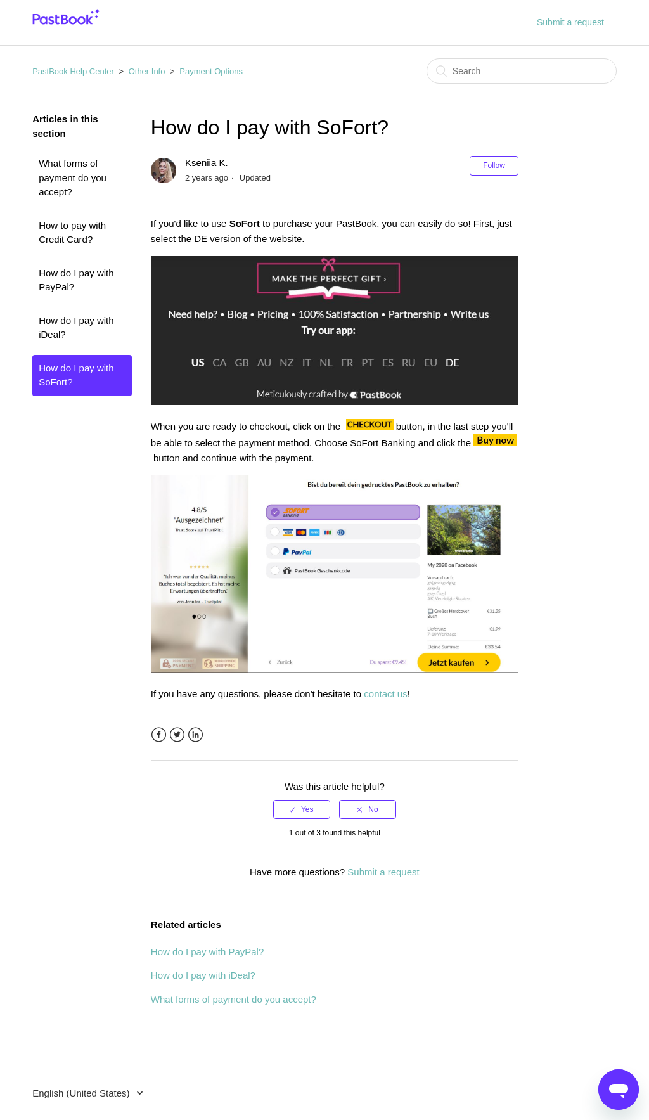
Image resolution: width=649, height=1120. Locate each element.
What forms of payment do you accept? (72, 177)
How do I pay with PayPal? (76, 280)
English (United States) (82, 1093)
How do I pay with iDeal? (76, 327)
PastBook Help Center (73, 71)
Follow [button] (494, 165)
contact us (385, 693)
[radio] (301, 809)
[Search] (522, 71)
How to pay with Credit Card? (72, 232)
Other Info (147, 71)
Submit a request (570, 22)
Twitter (177, 735)
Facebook (159, 735)
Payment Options (211, 71)
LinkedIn (195, 735)
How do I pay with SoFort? (76, 375)
